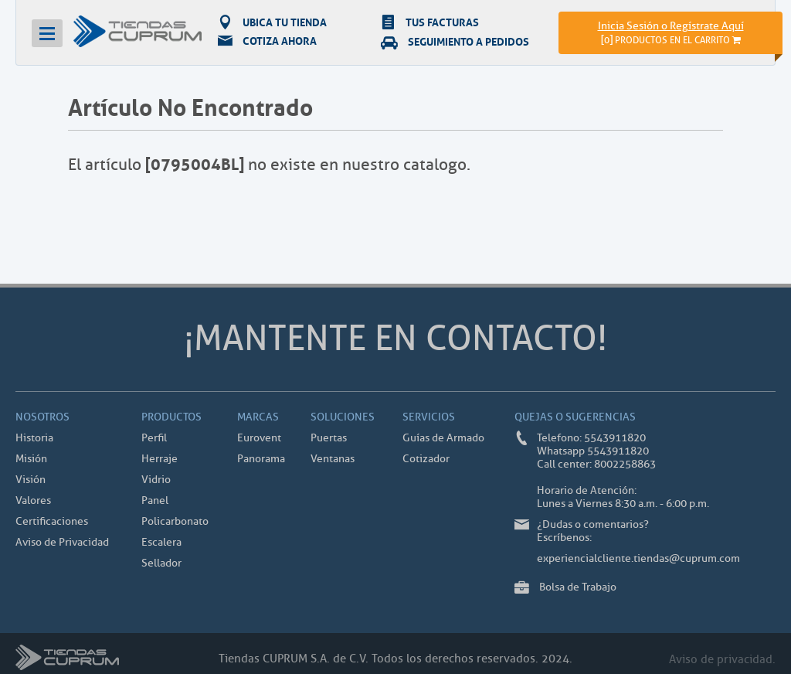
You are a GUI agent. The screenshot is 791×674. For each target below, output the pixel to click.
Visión (30, 479)
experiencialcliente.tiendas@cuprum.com (638, 558)
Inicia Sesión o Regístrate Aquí (671, 25)
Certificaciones (51, 521)
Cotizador (426, 458)
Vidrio (156, 479)
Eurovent (259, 437)
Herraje (159, 458)
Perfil (154, 437)
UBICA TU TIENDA (272, 21)
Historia (34, 437)
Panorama (261, 458)
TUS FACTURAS (430, 21)
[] (671, 39)
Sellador (161, 563)
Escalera (161, 542)
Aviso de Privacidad (62, 542)
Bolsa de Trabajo (577, 587)
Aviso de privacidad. (722, 659)
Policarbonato (175, 521)
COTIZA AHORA (267, 40)
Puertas (329, 437)
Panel (154, 500)
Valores (33, 500)
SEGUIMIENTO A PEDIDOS (455, 40)
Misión (31, 458)
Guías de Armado (443, 437)
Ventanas (333, 458)
